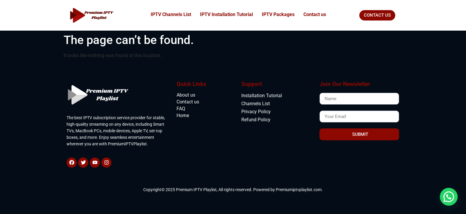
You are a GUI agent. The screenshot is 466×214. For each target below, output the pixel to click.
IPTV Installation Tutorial (226, 14)
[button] (449, 197)
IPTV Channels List (171, 14)
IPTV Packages (278, 14)
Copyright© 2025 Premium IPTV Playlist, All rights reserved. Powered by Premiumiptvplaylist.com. (233, 189)
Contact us (314, 14)
